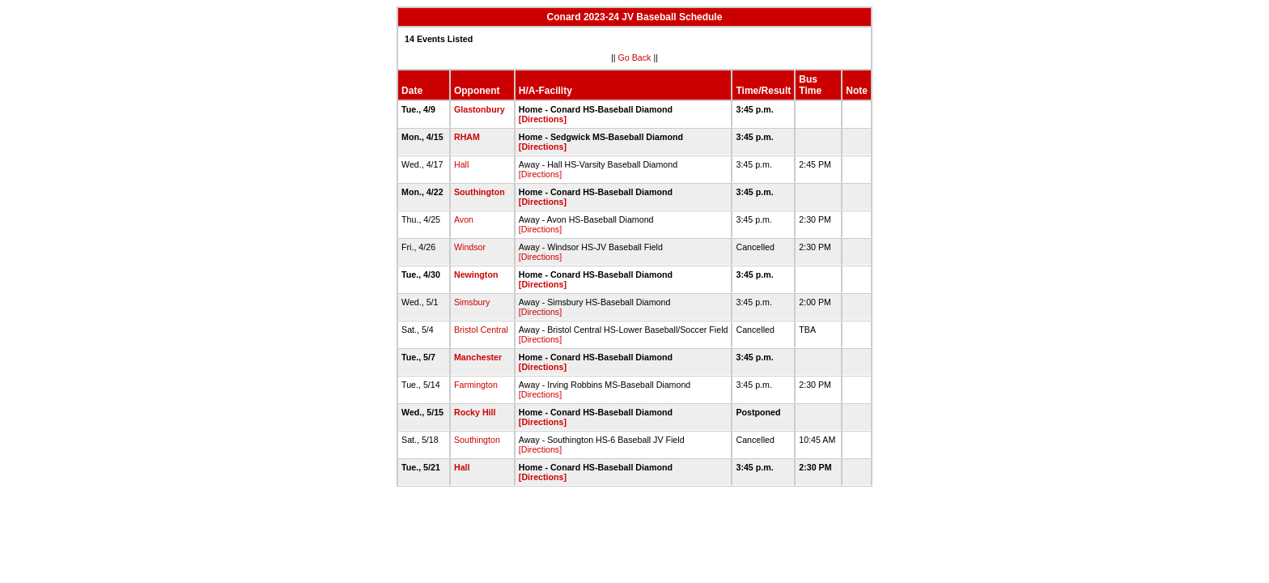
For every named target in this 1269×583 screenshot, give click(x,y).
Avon (463, 219)
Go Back (634, 57)
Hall (461, 164)
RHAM (467, 137)
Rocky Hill (475, 412)
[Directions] (543, 119)
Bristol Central (481, 329)
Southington (479, 192)
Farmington (476, 384)
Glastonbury (479, 109)
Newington (476, 274)
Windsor (470, 247)
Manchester (478, 357)
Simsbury (472, 302)
